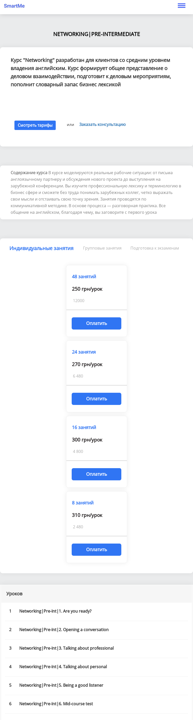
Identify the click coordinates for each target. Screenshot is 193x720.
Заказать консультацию (102, 124)
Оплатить (96, 323)
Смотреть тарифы (35, 125)
